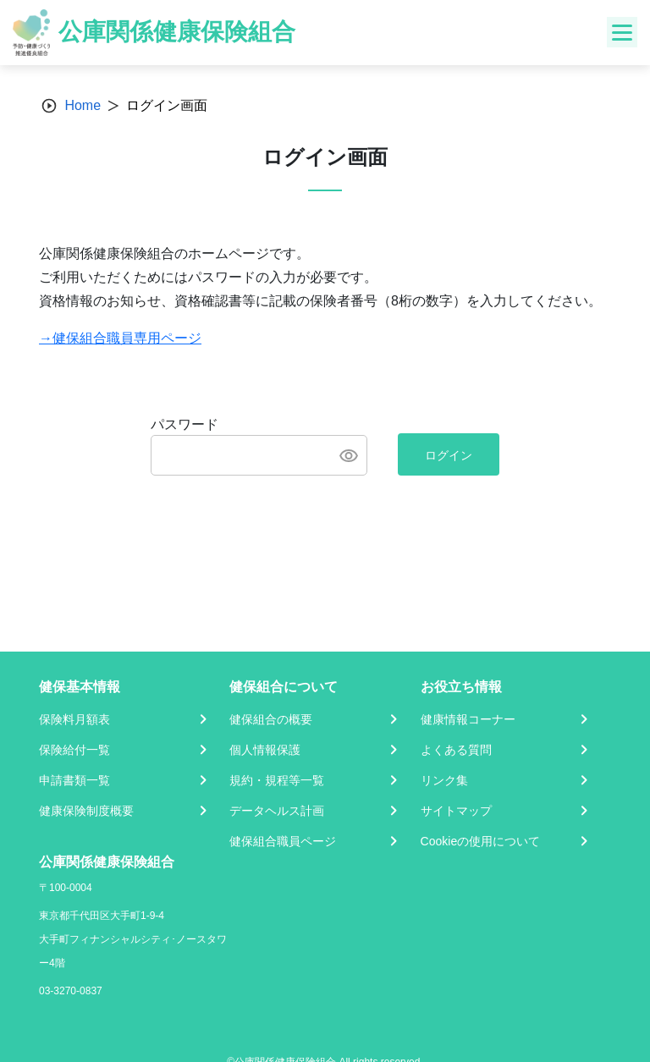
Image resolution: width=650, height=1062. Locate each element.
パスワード (184, 424)
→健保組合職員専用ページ (120, 338)
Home (82, 105)
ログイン (448, 455)
